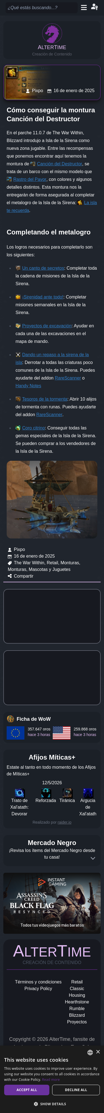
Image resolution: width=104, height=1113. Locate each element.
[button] (52, 1104)
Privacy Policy (38, 988)
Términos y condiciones (38, 982)
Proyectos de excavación (47, 325)
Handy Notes (28, 385)
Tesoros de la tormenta (44, 399)
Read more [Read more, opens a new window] (51, 1079)
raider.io (65, 822)
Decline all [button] (76, 1089)
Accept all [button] (27, 1089)
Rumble (77, 1008)
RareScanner (68, 378)
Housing (77, 995)
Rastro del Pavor (29, 179)
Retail (77, 982)
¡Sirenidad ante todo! (43, 297)
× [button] (98, 1052)
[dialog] (52, 1079)
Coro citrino (33, 428)
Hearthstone (77, 1002)
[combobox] (90, 1052)
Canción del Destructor (59, 163)
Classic (77, 988)
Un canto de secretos (43, 268)
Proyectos (77, 1022)
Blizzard (77, 1015)
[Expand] (92, 858)
